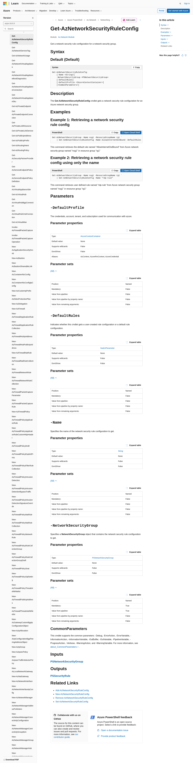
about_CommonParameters (63, 647)
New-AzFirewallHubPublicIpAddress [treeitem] (22, 344)
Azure (60, 20)
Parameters (167, 36)
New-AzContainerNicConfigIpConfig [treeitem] (22, 282)
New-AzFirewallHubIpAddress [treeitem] (22, 335)
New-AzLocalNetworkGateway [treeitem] (22, 670)
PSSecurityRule (60, 675)
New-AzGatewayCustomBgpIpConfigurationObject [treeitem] (22, 622)
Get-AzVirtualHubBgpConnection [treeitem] (23, 202)
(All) (53, 271)
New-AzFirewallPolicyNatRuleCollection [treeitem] (22, 522)
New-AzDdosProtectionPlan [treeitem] (21, 297)
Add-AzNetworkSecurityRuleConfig (72, 690)
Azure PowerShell (74, 20)
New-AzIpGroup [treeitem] (18, 647)
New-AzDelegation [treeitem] (19, 304)
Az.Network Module (66, 37)
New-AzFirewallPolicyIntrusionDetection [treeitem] (22, 477)
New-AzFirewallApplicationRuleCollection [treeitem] (23, 325)
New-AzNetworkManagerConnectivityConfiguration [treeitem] (22, 717)
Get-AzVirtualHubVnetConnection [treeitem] (22, 214)
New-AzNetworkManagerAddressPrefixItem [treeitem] (22, 705)
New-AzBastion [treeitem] (18, 258)
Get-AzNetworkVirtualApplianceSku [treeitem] (22, 98)
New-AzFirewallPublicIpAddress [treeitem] (22, 599)
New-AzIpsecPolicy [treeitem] (20, 652)
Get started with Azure (178, 11)
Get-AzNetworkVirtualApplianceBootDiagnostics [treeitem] (22, 75)
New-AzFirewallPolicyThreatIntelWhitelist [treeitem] (22, 588)
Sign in (187, 3)
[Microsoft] (5, 3)
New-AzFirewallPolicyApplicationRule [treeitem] (22, 419)
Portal (161, 11)
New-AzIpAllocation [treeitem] (20, 631)
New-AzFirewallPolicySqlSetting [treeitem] (22, 576)
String (120, 451)
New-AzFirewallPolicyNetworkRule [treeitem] (22, 534)
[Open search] (180, 3)
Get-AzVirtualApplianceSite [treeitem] (21, 188)
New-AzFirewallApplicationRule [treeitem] (23, 315)
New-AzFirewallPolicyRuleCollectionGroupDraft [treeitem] (22, 557)
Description (165, 28)
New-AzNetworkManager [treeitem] (22, 697)
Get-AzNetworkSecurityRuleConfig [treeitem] (22, 39)
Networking (105, 20)
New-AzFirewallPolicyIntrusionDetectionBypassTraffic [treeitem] (22, 488)
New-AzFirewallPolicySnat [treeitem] (20, 567)
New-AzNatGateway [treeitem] (20, 676)
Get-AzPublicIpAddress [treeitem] (21, 136)
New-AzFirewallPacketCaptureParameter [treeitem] (22, 392)
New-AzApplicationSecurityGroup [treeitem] (22, 250)
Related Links (166, 46)
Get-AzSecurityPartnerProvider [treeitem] (22, 158)
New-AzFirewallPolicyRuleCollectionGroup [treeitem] (22, 545)
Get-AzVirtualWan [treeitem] (19, 222)
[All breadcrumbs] (52, 20)
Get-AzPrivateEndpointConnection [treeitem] (22, 114)
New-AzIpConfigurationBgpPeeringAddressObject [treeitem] (22, 639)
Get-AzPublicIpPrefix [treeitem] (20, 140)
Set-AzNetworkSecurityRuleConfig (71, 701)
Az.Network (91, 20)
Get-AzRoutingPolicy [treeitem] (20, 150)
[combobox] (18, 23)
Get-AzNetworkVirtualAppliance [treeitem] (22, 63)
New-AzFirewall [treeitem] (18, 309)
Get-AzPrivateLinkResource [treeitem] (21, 124)
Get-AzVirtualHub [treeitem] (19, 194)
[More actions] (140, 20)
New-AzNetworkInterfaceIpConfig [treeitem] (22, 689)
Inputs (164, 39)
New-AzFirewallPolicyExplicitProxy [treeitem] (22, 454)
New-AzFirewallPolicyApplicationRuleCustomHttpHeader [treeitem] (22, 433)
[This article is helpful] (182, 55)
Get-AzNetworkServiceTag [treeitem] (21, 49)
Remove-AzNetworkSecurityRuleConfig (74, 698)
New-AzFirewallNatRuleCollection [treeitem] (22, 361)
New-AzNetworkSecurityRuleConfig (72, 694)
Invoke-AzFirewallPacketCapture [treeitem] (22, 229)
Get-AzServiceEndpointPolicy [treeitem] (22, 168)
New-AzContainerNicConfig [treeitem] (21, 273)
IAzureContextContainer (91, 236)
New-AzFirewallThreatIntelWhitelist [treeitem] (22, 611)
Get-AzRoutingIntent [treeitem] (20, 145)
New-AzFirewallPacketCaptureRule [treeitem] (22, 403)
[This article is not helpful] (185, 55)
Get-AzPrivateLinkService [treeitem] (22, 131)
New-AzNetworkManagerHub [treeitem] (22, 746)
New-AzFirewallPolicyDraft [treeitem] (20, 444)
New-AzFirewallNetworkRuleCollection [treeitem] (22, 380)
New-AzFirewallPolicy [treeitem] (21, 412)
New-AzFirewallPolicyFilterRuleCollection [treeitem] (23, 465)
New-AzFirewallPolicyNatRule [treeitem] (22, 513)
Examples (166, 32)
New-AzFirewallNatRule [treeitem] (22, 353)
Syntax (165, 25)
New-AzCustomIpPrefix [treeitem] (21, 291)
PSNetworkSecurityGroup (103, 558)
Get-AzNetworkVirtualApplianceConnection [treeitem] (22, 86)
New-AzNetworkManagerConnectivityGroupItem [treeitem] (22, 728)
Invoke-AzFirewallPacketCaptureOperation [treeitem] (22, 238)
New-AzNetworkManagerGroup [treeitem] (23, 738)
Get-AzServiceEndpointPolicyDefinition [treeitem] (22, 178)
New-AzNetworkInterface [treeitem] (22, 681)
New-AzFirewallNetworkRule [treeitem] (21, 371)
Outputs (165, 42)
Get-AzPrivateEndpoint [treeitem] (21, 106)
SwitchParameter (107, 348)
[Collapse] (33, 18)
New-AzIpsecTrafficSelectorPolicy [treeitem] (22, 660)
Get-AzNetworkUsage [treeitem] (21, 56)
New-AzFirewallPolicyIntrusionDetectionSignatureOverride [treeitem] (22, 502)
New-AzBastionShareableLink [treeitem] (22, 264)
